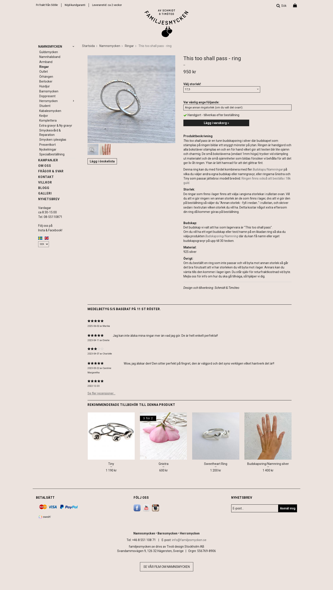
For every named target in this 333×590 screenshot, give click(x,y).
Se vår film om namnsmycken (166, 566)
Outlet (43, 71)
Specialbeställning (51, 154)
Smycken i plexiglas (52, 139)
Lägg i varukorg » (216, 123)
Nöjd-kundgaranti (75, 5)
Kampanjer (48, 160)
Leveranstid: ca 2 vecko (106, 5)
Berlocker (45, 81)
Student (44, 106)
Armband (45, 62)
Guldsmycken (48, 52)
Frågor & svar (51, 171)
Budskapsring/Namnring (221, 236)
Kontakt (46, 177)
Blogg (43, 188)
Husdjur (44, 86)
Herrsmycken (57, 101)
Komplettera (48, 120)
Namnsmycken (56, 46)
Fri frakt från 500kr (47, 5)
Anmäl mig (287, 508)
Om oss (44, 165)
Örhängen (46, 76)
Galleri (45, 193)
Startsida (88, 46)
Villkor (45, 182)
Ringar (44, 66)
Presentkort (47, 144)
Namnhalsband (49, 57)
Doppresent (47, 96)
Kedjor (43, 115)
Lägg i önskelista (102, 161)
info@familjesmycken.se (189, 540)
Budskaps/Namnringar (268, 169)
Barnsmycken (48, 91)
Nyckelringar (47, 149)
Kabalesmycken (50, 111)
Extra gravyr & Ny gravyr (55, 125)
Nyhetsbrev (49, 199)
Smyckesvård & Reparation (50, 133)
